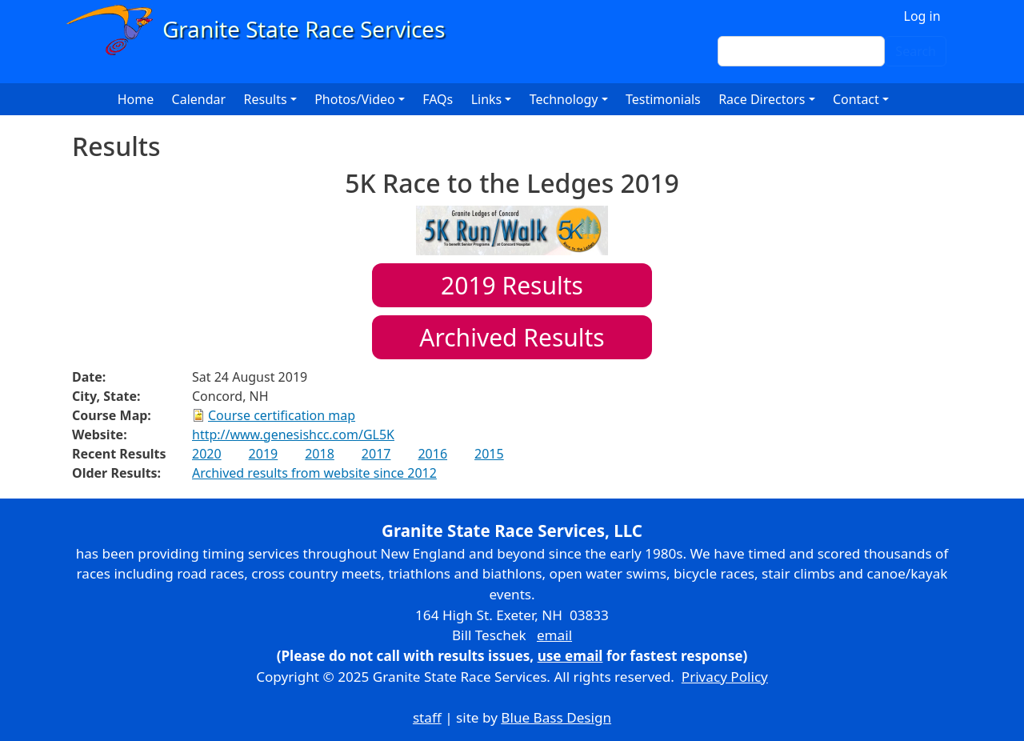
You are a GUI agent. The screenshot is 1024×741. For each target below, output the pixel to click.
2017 (376, 454)
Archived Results (511, 337)
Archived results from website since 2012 (314, 473)
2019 (263, 454)
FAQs (437, 99)
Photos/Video (354, 99)
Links (486, 99)
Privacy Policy (725, 676)
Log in (922, 16)
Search (915, 51)
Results (512, 285)
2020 (207, 454)
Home (136, 99)
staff (427, 717)
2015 (489, 454)
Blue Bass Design (556, 717)
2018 (319, 454)
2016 (432, 454)
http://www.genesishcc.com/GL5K (293, 434)
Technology (564, 99)
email (554, 635)
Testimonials (663, 99)
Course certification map (281, 415)
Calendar (199, 99)
